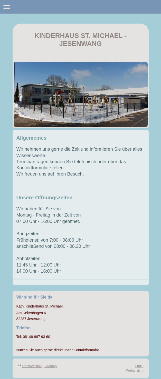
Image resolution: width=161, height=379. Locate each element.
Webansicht (135, 370)
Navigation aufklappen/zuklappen (80, 6)
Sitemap (50, 366)
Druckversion (30, 366)
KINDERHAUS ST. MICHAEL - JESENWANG (80, 39)
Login (139, 366)
